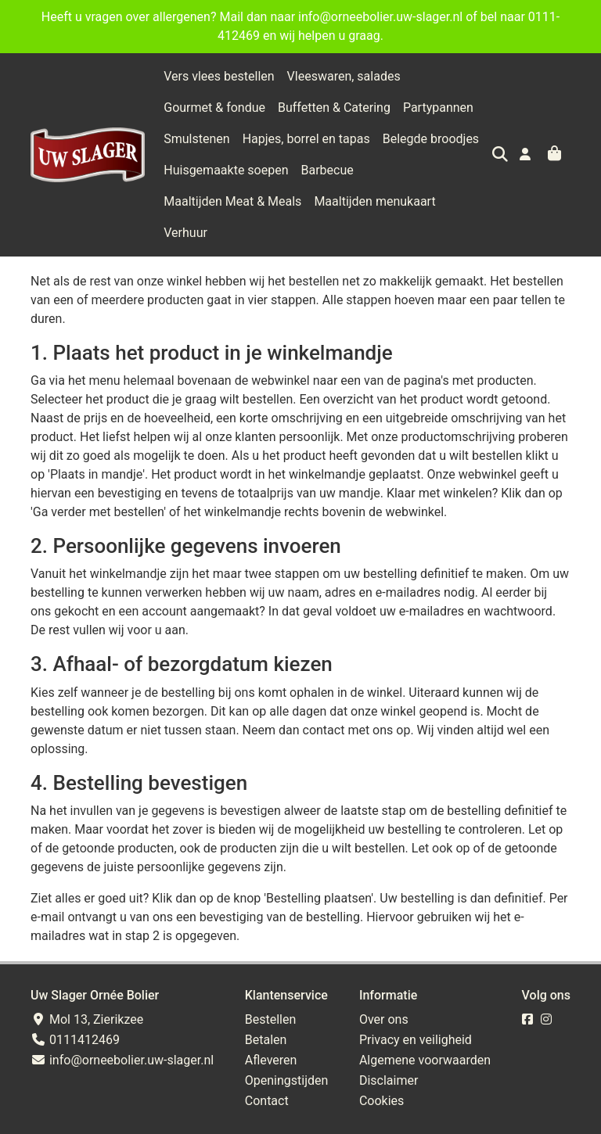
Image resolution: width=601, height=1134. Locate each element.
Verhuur (470, 201)
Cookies (381, 1069)
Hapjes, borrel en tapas (306, 138)
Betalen (266, 1008)
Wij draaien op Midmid (510, 1119)
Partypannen (438, 107)
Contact (267, 1069)
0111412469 (75, 1008)
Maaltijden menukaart (374, 201)
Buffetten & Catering (334, 107)
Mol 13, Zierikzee (87, 988)
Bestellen (271, 988)
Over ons (383, 988)
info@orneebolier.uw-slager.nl (122, 1028)
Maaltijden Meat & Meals (232, 201)
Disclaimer (388, 1049)
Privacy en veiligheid (415, 1008)
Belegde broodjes (431, 138)
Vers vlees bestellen (219, 76)
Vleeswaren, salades (344, 76)
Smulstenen (196, 138)
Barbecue (327, 170)
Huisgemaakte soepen (226, 170)
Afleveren (271, 1028)
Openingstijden (287, 1049)
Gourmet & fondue (214, 107)
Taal (41, 1118)
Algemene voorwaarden (425, 1028)
